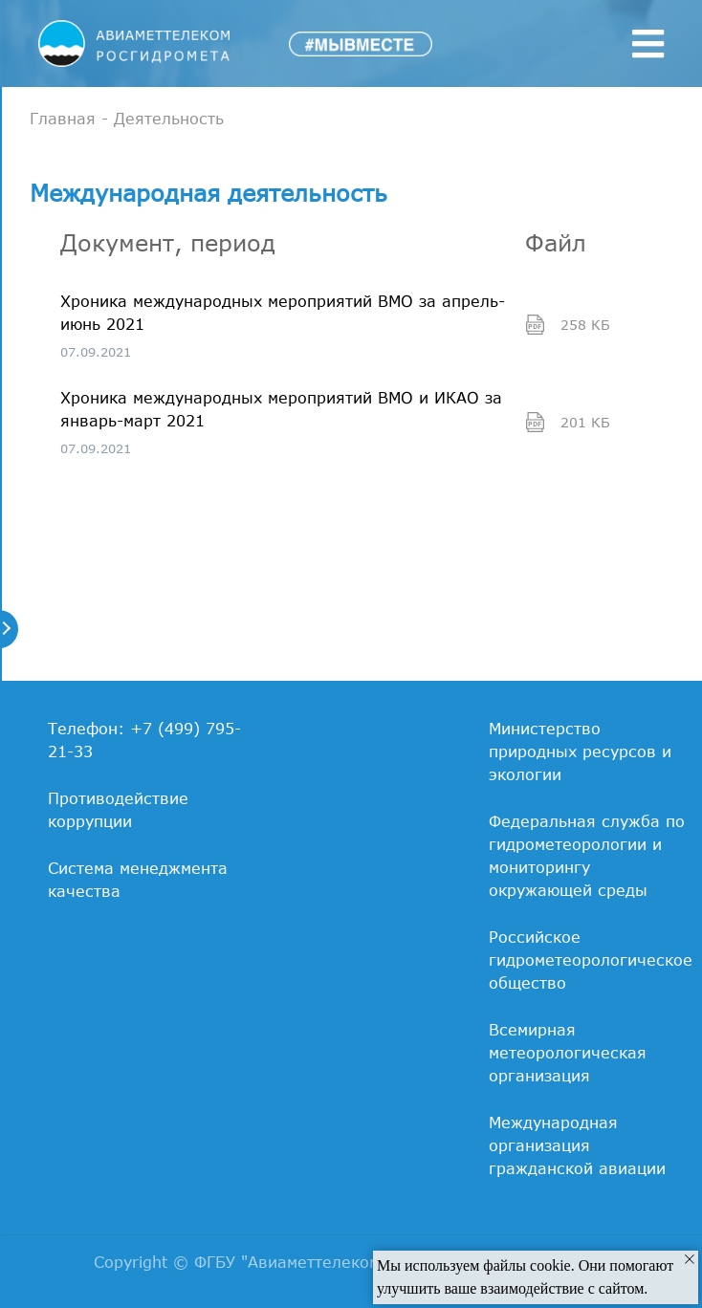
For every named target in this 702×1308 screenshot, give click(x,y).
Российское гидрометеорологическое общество (590, 960)
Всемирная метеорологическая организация (568, 1052)
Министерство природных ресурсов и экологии (580, 751)
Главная (63, 118)
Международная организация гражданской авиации (577, 1145)
